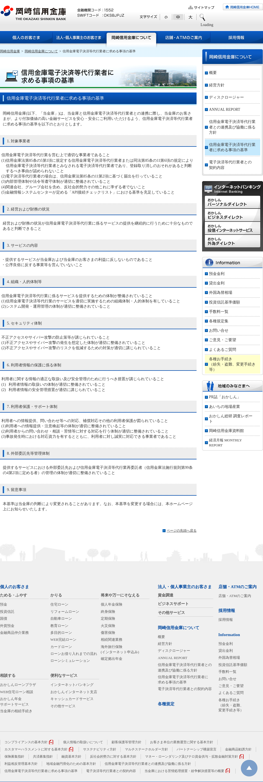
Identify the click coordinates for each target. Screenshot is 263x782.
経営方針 (217, 85)
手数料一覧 (218, 312)
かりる (56, 595)
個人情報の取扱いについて (83, 742)
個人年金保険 (111, 604)
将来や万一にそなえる (120, 595)
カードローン (61, 647)
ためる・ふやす (13, 595)
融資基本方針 (71, 756)
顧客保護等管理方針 (126, 742)
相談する (8, 675)
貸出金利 (217, 283)
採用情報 (226, 610)
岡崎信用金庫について (41, 51)
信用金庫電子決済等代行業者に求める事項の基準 (232, 147)
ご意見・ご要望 (222, 340)
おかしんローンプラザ (18, 685)
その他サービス (63, 706)
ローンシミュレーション (70, 660)
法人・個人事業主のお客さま (185, 587)
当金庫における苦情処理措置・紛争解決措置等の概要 (184, 771)
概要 (213, 73)
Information (229, 634)
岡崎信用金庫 (10, 51)
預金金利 (217, 274)
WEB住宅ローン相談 (16, 692)
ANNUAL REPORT (224, 109)
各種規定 (166, 704)
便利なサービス (64, 675)
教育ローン (59, 626)
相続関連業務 (111, 639)
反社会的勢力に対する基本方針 (113, 756)
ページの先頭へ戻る (182, 531)
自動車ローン (61, 618)
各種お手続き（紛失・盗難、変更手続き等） (232, 364)
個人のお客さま (14, 587)
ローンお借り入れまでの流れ (73, 654)
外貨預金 (7, 626)
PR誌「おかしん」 (225, 397)
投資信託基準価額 (224, 302)
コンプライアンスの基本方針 (26, 742)
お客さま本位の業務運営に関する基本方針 (181, 742)
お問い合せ (218, 330)
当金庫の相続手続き (16, 711)
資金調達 (165, 595)
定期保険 (108, 618)
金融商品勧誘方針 (238, 749)
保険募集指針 (14, 756)
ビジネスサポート (173, 604)
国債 (3, 618)
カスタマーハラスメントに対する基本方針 (36, 749)
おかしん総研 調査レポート (230, 418)
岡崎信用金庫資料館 (226, 431)
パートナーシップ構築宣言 (196, 749)
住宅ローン (59, 604)
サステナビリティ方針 (99, 749)
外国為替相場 (220, 292)
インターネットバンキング (72, 685)
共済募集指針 (43, 756)
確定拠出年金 (111, 659)
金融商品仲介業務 (14, 633)
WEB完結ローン (63, 639)
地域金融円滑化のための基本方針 (71, 764)
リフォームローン (64, 611)
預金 (3, 604)
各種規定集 (218, 321)
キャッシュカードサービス (72, 699)
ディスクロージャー (226, 97)
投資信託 (7, 611)
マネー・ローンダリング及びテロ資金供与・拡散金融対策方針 (191, 756)
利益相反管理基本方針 (21, 764)
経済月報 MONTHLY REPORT (225, 442)
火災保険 (108, 626)
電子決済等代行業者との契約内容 (230, 164)
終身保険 (108, 611)
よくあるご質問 (222, 350)
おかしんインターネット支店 (73, 692)
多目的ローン (61, 633)
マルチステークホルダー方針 (146, 749)
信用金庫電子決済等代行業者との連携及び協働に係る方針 (232, 127)
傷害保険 (108, 633)
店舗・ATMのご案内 (237, 587)
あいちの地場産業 (224, 407)
